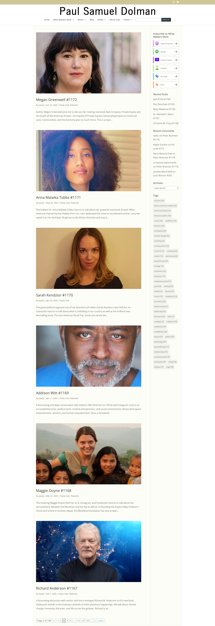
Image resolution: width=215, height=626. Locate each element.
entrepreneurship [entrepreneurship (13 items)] (162, 281)
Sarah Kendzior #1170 (54, 295)
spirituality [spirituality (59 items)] (160, 362)
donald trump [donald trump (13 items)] (161, 261)
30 (88, 620)
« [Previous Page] (53, 620)
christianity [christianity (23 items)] (160, 231)
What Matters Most (62, 20)
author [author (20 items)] (158, 221)
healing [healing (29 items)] (168, 286)
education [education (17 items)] (159, 276)
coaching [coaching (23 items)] (159, 241)
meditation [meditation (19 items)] (160, 326)
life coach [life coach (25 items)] (159, 316)
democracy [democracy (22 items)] (172, 256)
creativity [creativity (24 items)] (172, 251)
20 (83, 620)
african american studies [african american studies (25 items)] (165, 206)
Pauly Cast (64, 105)
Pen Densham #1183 (164, 104)
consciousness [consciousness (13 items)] (161, 246)
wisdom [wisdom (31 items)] (159, 367)
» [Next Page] (95, 620)
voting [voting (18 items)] (172, 362)
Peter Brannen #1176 (164, 157)
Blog (92, 20)
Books (81, 20)
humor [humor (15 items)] (158, 296)
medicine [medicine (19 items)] (172, 321)
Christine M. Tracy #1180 (166, 123)
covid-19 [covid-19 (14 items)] (159, 251)
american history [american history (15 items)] (162, 210)
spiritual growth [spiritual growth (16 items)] (162, 357)
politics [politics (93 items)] (169, 336)
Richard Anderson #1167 (56, 588)
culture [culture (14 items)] (158, 256)
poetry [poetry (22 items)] (158, 336)
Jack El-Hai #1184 (161, 99)
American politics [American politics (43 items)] (162, 216)
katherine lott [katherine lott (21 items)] (161, 306)
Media (100, 20)
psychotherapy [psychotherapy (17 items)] (161, 347)
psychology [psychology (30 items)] (160, 342)
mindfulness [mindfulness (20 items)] (160, 332)
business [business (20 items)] (159, 226)
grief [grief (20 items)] (157, 286)
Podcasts (74, 105)
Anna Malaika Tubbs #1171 (58, 197)
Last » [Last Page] (101, 620)
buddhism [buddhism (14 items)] (171, 221)
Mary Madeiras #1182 (164, 109)
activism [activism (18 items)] (159, 200)
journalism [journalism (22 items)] (160, 301)
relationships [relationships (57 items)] (161, 352)
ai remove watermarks (164, 162)
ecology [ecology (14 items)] (159, 266)
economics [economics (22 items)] (160, 271)
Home (47, 20)
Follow (127, 20)
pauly (41, 105)
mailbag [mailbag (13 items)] (159, 321)
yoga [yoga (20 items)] (169, 367)
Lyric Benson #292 (162, 175)
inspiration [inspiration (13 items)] (171, 296)
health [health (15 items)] (158, 291)
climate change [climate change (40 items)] (161, 236)
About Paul (115, 20)
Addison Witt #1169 (52, 392)
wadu (156, 135)
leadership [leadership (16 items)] (160, 311)
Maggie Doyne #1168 (53, 490)
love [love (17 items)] (171, 316)
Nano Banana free (162, 153)
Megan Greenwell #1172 (56, 99)
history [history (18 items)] (169, 291)
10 (78, 620)
